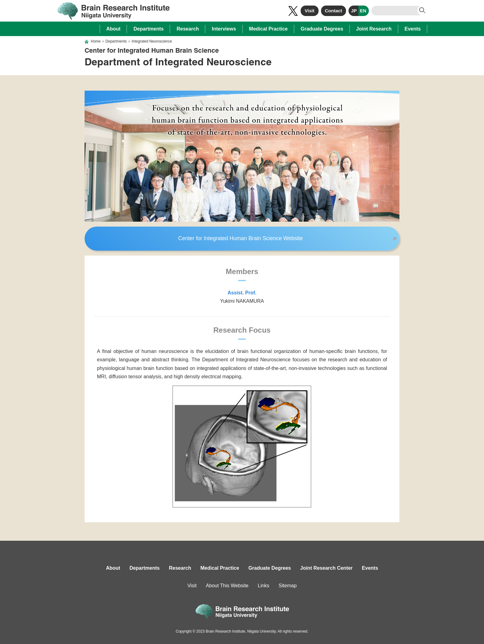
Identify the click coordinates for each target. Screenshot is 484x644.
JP (354, 10)
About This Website (227, 585)
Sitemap (287, 585)
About (113, 28)
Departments (148, 28)
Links (263, 585)
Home (96, 41)
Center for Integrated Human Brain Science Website (240, 238)
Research (188, 28)
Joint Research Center (326, 568)
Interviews (224, 28)
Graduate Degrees (322, 28)
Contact (333, 10)
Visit (309, 10)
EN (363, 10)
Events (413, 28)
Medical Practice (268, 28)
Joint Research (374, 28)
